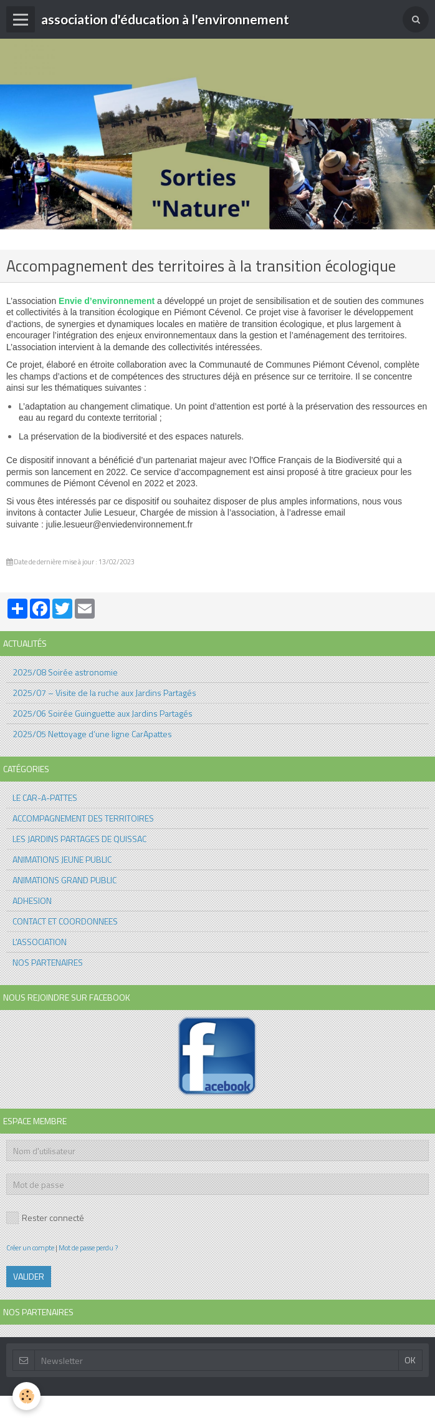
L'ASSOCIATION (39, 941)
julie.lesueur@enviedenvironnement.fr (119, 524)
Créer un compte (30, 1247)
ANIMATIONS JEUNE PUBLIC (62, 859)
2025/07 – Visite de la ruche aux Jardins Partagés (104, 692)
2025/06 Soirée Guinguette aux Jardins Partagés (102, 713)
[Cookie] (26, 1396)
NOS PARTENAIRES (47, 962)
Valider (28, 1276)
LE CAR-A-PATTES (44, 797)
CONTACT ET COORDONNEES (65, 921)
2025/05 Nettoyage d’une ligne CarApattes (92, 733)
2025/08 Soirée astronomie (65, 672)
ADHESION (32, 900)
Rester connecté (45, 1217)
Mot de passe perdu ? (88, 1247)
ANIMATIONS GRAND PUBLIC (64, 879)
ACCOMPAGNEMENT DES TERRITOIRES (83, 818)
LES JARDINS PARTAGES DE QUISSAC (79, 838)
